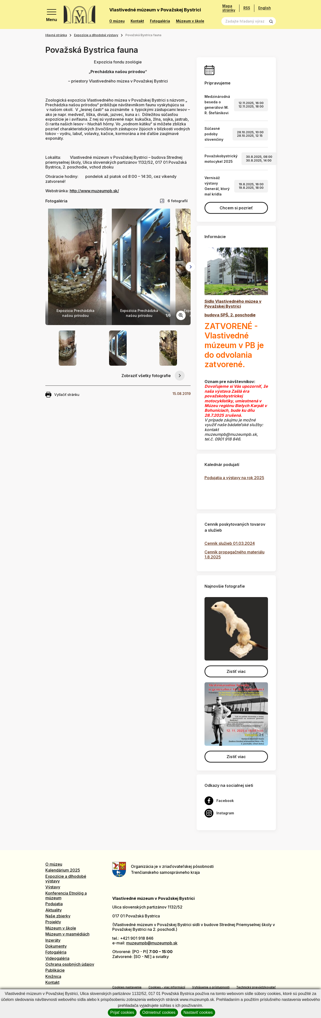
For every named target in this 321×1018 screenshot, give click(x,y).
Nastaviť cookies (198, 1012)
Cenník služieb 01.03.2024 (229, 543)
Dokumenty (56, 946)
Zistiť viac (236, 671)
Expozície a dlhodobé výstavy (96, 35)
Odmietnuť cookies (158, 1012)
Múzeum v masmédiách (67, 934)
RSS (246, 8)
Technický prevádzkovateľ (256, 987)
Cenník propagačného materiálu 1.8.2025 (234, 554)
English (264, 8)
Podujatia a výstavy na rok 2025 (234, 477)
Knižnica (53, 976)
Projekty (53, 921)
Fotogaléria (160, 21)
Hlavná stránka (56, 35)
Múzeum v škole (190, 21)
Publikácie (55, 970)
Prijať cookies (122, 1012)
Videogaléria (57, 958)
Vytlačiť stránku (62, 395)
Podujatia (54, 903)
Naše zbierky (57, 915)
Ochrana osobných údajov (69, 964)
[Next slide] (191, 267)
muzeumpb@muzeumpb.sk (151, 942)
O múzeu (117, 21)
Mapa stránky (228, 8)
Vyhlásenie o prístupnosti (211, 987)
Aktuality (53, 910)
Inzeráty (52, 940)
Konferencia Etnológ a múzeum (66, 895)
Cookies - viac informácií (166, 987)
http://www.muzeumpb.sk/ (94, 190)
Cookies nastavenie (127, 987)
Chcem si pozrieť (236, 207)
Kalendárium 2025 (62, 870)
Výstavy (52, 886)
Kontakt (137, 21)
